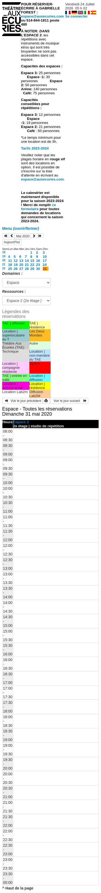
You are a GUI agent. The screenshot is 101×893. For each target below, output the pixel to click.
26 (16, 269)
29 (32, 269)
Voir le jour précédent (22, 401)
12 (16, 261)
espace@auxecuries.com (42, 16)
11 (10, 261)
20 (3, 260)
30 (38, 269)
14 (27, 261)
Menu (20, 228)
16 (38, 261)
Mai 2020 (22, 236)
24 (45, 265)
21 (3, 264)
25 (10, 269)
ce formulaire (38, 207)
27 (21, 269)
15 (32, 261)
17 (45, 261)
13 (21, 261)
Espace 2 (21, 422)
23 (38, 265)
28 (27, 269)
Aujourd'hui (12, 242)
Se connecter (76, 16)
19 (3, 256)
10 (45, 257)
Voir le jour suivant (69, 401)
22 (32, 265)
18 (3, 252)
